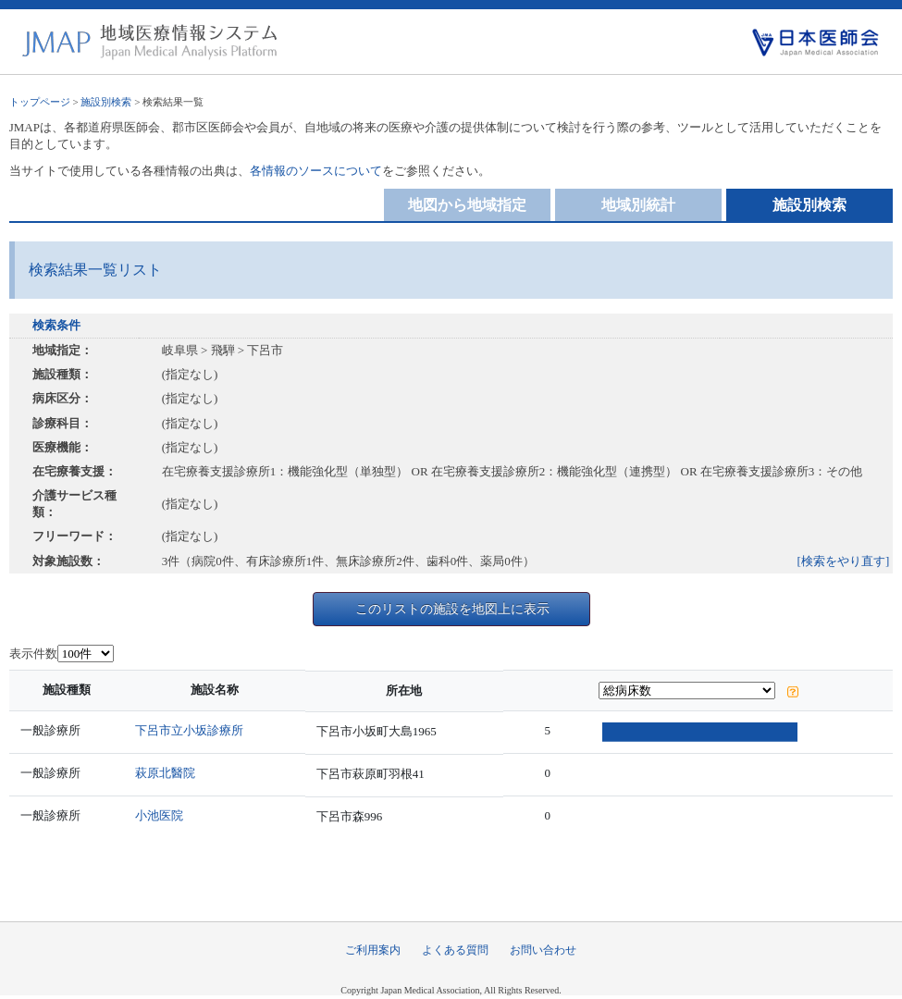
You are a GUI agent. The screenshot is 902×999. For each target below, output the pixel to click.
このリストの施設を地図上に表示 (452, 608)
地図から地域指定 (467, 205)
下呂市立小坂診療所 (194, 730)
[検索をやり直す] (843, 561)
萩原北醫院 (170, 773)
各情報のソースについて (316, 171)
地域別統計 (638, 205)
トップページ (39, 101)
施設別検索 (105, 101)
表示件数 (33, 653)
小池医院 (164, 815)
